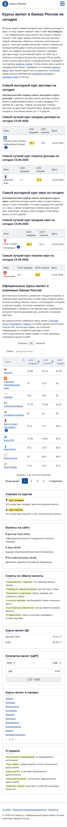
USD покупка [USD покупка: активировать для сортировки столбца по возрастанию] (47, 362)
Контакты (53, 809)
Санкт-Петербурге (12, 324)
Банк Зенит (10, 447)
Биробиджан (12, 722)
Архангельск (12, 706)
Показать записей (31, 343)
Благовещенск (13, 726)
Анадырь (10, 702)
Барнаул (10, 714)
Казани (27, 324)
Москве (54, 320)
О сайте (6, 809)
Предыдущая (12, 481)
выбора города (24, 64)
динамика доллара (42, 73)
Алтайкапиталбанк (14, 413)
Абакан (9, 698)
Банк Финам (10, 465)
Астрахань (11, 710)
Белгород (11, 718)
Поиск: (25, 351)
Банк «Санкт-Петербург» (11, 423)
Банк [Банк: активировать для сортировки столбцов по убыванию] (7, 361)
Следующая (55, 481)
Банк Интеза (10, 456)
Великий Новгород (15, 734)
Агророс (8, 371)
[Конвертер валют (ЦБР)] (33, 671)
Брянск (9, 730)
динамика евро (10, 77)
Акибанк (8, 395)
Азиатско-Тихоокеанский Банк (12, 383)
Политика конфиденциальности (29, 809)
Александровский (13, 404)
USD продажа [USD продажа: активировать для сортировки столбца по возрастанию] (33, 362)
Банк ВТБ (9, 438)
